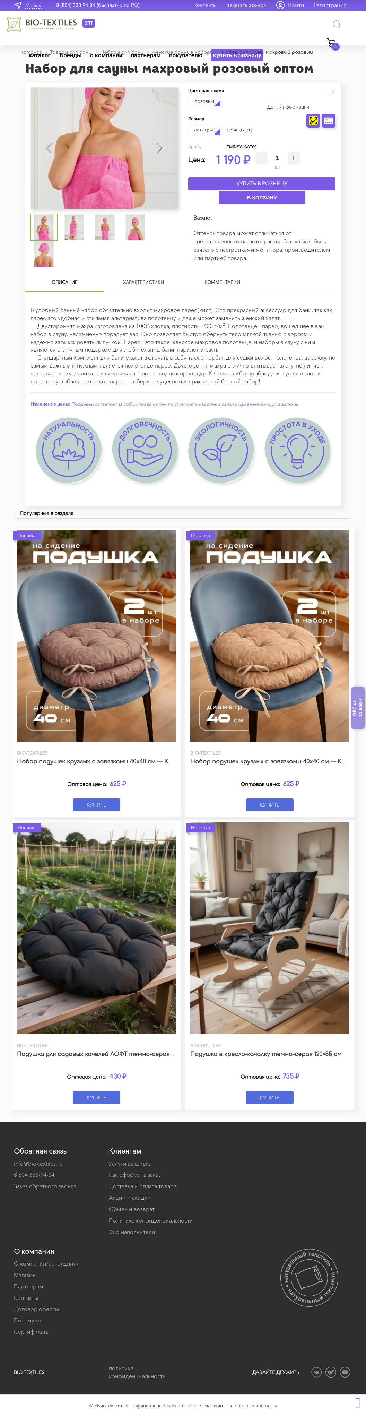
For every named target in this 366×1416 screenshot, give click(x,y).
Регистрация (330, 4)
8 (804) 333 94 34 (75, 5)
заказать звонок (246, 4)
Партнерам (28, 1286)
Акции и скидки (130, 1197)
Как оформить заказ (135, 1174)
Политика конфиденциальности (151, 1220)
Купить (96, 805)
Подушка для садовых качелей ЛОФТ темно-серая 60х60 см (107, 1054)
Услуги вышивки (130, 1163)
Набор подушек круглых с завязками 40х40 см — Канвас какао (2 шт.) (121, 762)
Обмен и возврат (132, 1209)
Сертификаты (32, 1331)
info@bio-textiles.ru (38, 1163)
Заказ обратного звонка (45, 1186)
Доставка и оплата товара (142, 1186)
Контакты (26, 1297)
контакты (205, 4)
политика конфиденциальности (137, 1372)
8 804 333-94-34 (34, 1174)
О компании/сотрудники (47, 1263)
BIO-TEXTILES (29, 1372)
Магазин (25, 1274)
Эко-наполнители (132, 1231)
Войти (296, 4)
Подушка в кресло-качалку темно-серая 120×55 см (266, 1054)
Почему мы (29, 1320)
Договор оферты (36, 1308)
